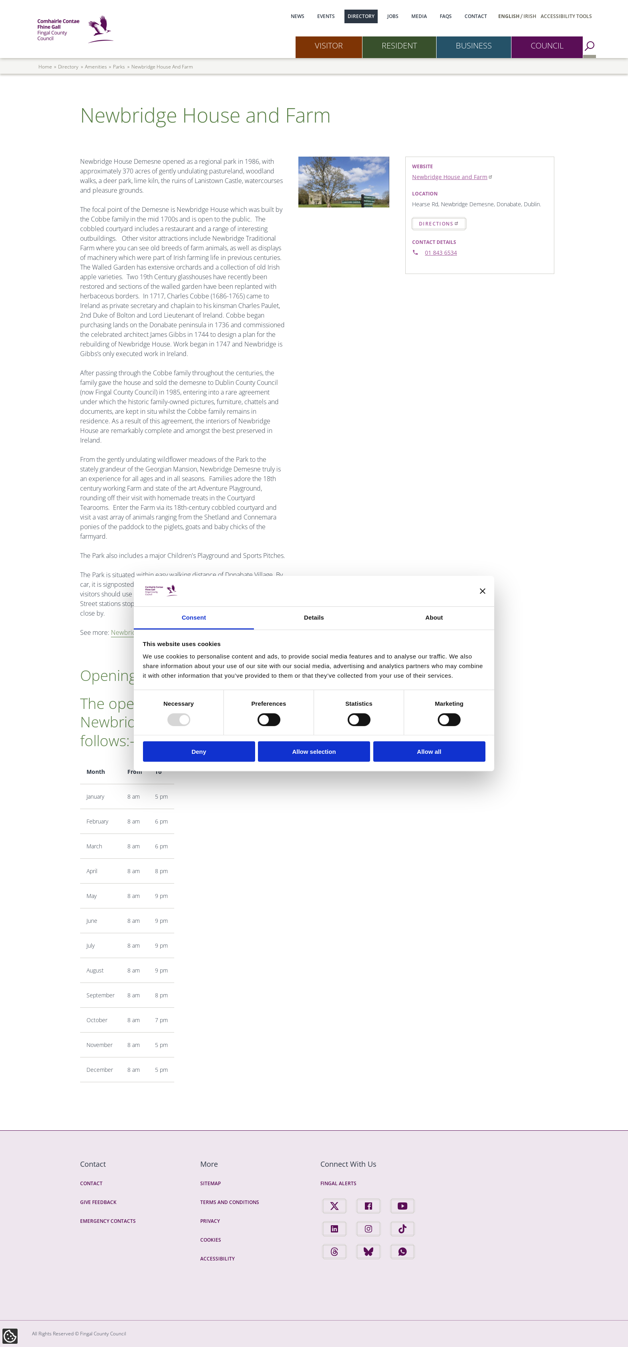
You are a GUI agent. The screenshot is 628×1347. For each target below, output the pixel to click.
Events (326, 16)
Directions (439, 223)
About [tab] (434, 617)
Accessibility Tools (566, 16)
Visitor (329, 45)
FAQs (446, 16)
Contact (476, 16)
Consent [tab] (194, 617)
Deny (198, 751)
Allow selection (314, 751)
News (297, 16)
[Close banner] (482, 591)
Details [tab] (314, 617)
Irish (529, 16)
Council (547, 45)
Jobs (393, 16)
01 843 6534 (441, 252)
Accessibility (217, 1258)
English (508, 16)
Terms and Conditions (229, 1202)
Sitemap (210, 1183)
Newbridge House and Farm (452, 177)
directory (68, 66)
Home (45, 66)
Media (419, 16)
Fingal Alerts (338, 1183)
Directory (361, 16)
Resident (399, 45)
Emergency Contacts (108, 1221)
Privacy (210, 1221)
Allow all (429, 751)
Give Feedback (98, 1202)
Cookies (210, 1239)
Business (474, 45)
